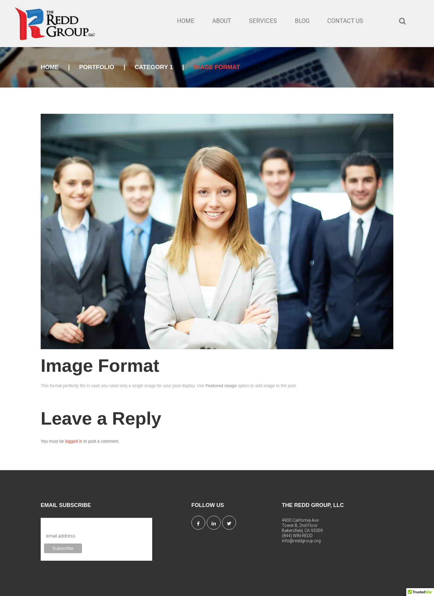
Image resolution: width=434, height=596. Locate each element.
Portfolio (96, 67)
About (221, 20)
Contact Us (345, 20)
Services (263, 20)
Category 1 (153, 67)
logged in (73, 441)
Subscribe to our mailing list (76, 523)
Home (185, 20)
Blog (302, 20)
